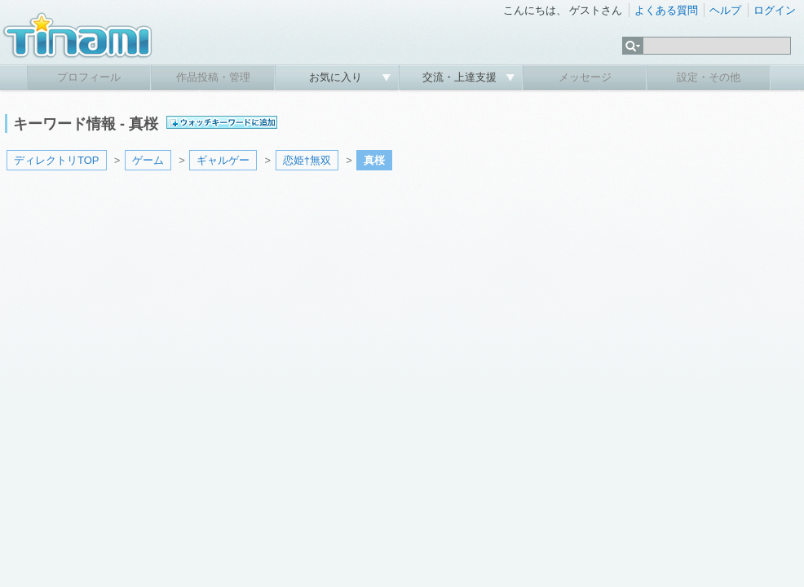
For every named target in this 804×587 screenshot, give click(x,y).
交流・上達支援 (461, 77)
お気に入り (337, 77)
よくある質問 (666, 10)
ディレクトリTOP (56, 160)
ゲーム (148, 160)
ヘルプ (725, 10)
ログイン (774, 10)
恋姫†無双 (307, 160)
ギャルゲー (223, 160)
